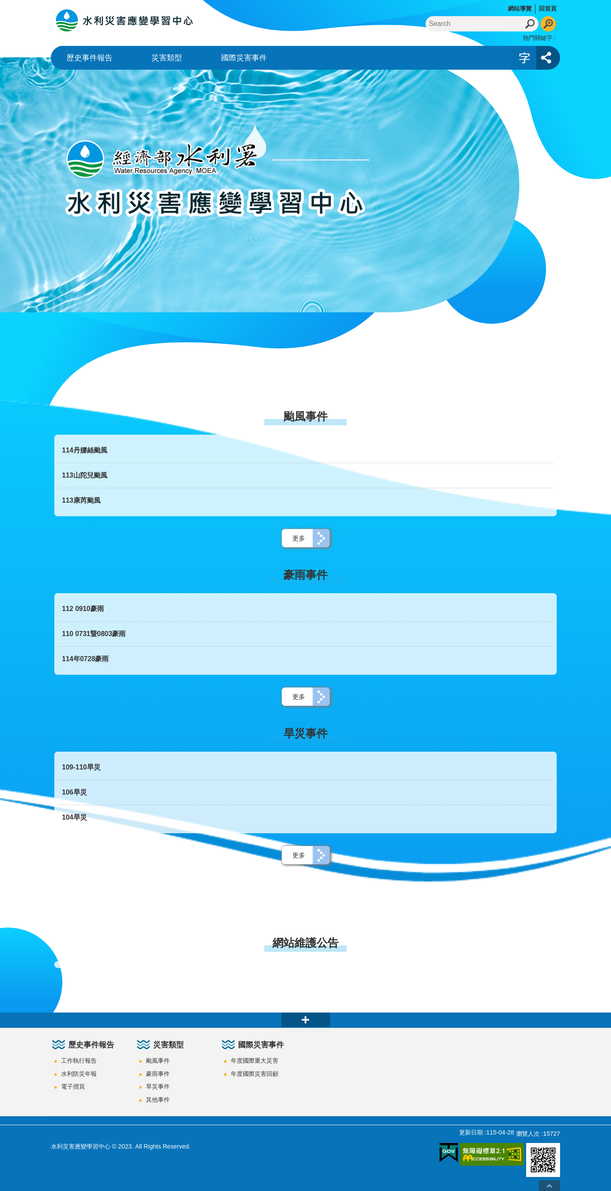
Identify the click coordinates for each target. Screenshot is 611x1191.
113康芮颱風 (81, 500)
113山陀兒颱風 (84, 475)
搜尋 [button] (530, 23)
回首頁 (548, 8)
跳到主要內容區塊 (4, 4)
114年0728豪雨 (85, 658)
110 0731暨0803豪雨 (94, 633)
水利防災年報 (79, 1073)
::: (3, 3)
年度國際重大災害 (254, 1060)
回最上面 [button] (549, 1185)
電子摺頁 (73, 1086)
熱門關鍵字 (537, 37)
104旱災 (74, 817)
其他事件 (158, 1099)
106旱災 (74, 792)
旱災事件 (305, 733)
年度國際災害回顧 (254, 1073)
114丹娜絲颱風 (84, 450)
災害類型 (166, 58)
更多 (298, 538)
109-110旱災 (81, 767)
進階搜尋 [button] (548, 23)
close (305, 1020)
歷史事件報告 (89, 58)
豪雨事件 (305, 575)
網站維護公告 (305, 943)
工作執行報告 (79, 1060)
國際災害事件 (244, 58)
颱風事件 (305, 416)
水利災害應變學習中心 (125, 20)
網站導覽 (520, 8)
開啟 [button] (524, 58)
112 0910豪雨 (83, 608)
